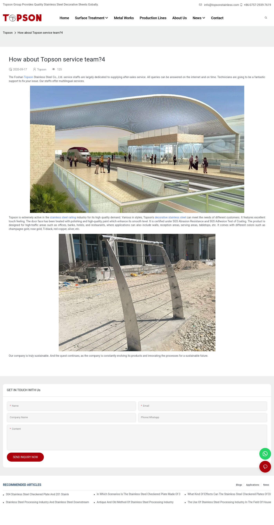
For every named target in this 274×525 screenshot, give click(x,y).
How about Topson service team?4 (40, 32)
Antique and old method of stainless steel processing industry (135, 502)
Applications (252, 485)
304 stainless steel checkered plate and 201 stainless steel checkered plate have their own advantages (37, 494)
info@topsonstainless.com (219, 5)
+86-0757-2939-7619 (257, 5)
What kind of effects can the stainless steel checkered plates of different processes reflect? (229, 494)
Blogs (239, 485)
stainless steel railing (63, 217)
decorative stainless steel (170, 217)
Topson (8, 32)
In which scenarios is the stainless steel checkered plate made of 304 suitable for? (138, 494)
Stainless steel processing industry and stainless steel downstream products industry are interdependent (47, 502)
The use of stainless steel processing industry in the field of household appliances (229, 502)
